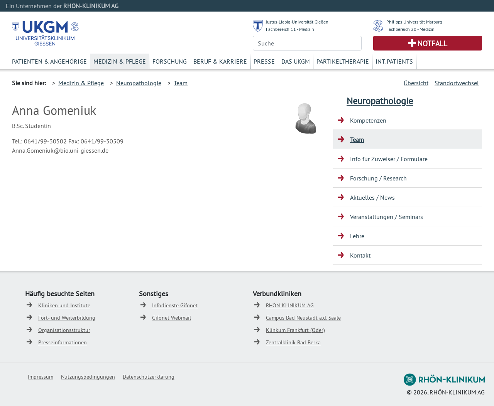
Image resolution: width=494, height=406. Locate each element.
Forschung (169, 61)
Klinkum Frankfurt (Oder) (295, 330)
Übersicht (416, 83)
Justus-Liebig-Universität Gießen (297, 22)
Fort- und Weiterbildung (66, 317)
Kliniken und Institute (64, 305)
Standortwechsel (457, 83)
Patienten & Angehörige (49, 61)
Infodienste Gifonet (175, 305)
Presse (264, 61)
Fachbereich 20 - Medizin (410, 29)
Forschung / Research (378, 178)
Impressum (40, 376)
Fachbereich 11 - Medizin (290, 29)
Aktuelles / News (372, 197)
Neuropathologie (138, 83)
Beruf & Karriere (220, 61)
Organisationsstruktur (64, 330)
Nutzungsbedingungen (88, 376)
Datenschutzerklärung (148, 376)
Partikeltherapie (342, 61)
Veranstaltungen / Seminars (386, 217)
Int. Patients (394, 61)
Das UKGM (295, 61)
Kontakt (360, 255)
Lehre (357, 236)
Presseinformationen (62, 342)
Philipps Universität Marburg (414, 22)
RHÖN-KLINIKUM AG (290, 305)
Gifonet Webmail (171, 317)
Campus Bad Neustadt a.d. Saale (303, 317)
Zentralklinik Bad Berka (293, 342)
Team (181, 83)
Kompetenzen (368, 120)
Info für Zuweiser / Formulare (389, 159)
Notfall (432, 43)
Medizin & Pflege (119, 61)
